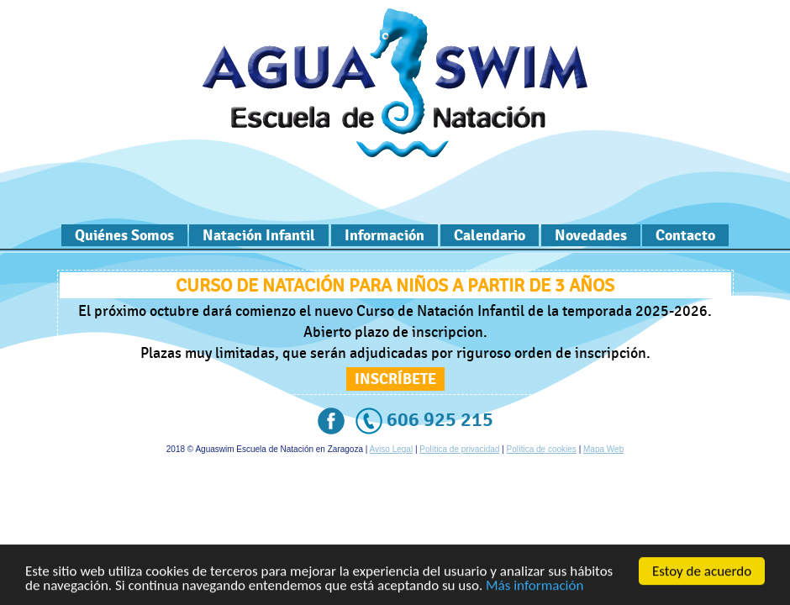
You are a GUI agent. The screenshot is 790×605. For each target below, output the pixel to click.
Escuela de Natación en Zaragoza (395, 82)
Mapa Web (603, 449)
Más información (534, 586)
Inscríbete (395, 379)
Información (384, 235)
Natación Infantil (259, 235)
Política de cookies (541, 449)
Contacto (685, 235)
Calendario (489, 235)
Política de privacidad (459, 449)
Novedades (591, 235)
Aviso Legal (391, 449)
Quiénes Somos (124, 235)
